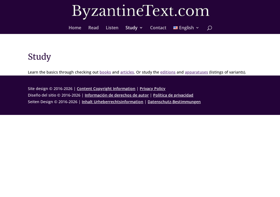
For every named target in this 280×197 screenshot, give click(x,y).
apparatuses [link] (196, 72)
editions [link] (168, 72)
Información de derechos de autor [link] (117, 95)
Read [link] (93, 28)
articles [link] (127, 72)
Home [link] (75, 28)
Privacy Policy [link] (152, 88)
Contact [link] (158, 28)
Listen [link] (112, 28)
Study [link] (132, 28)
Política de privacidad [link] (173, 95)
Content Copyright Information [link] (106, 88)
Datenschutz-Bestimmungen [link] (174, 101)
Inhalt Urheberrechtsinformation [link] (112, 101)
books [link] (105, 72)
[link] (140, 12)
